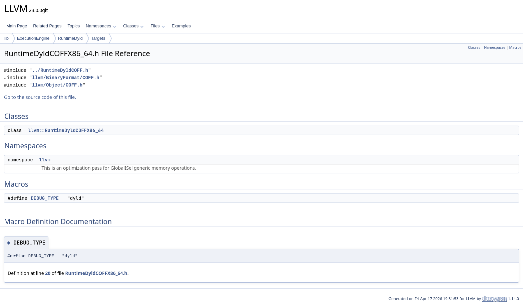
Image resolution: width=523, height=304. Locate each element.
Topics (73, 25)
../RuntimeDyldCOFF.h (60, 70)
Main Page (16, 25)
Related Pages (47, 25)
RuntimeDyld (70, 38)
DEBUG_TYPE (45, 198)
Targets (98, 38)
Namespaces (101, 25)
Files (157, 25)
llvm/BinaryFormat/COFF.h (65, 77)
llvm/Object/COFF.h (57, 85)
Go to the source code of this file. (40, 97)
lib (6, 38)
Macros (515, 47)
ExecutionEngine (33, 38)
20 (47, 273)
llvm (44, 160)
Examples (181, 25)
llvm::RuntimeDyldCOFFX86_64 (66, 130)
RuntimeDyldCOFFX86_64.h (96, 273)
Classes (133, 25)
